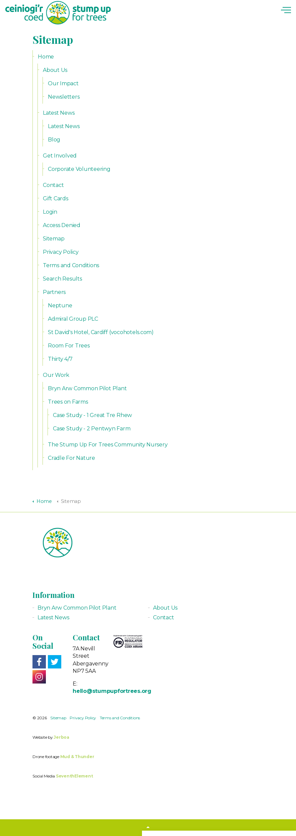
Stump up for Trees (58, 12)
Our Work (56, 375)
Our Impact (63, 83)
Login (50, 212)
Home (46, 57)
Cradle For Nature (71, 458)
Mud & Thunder (77, 756)
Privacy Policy (61, 252)
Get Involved (60, 155)
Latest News (58, 113)
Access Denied (61, 225)
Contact (53, 185)
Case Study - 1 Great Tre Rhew (92, 415)
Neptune (60, 305)
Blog (54, 139)
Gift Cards (55, 198)
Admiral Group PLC (73, 319)
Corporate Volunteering (79, 169)
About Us (55, 70)
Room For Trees (69, 345)
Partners (54, 292)
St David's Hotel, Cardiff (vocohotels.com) (101, 332)
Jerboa (61, 737)
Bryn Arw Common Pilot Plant (87, 388)
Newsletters (63, 97)
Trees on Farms (68, 402)
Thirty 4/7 (60, 359)
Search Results (62, 279)
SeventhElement (74, 775)
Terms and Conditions (71, 265)
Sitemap (53, 238)
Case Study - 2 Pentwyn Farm (92, 428)
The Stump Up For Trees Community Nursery (107, 444)
